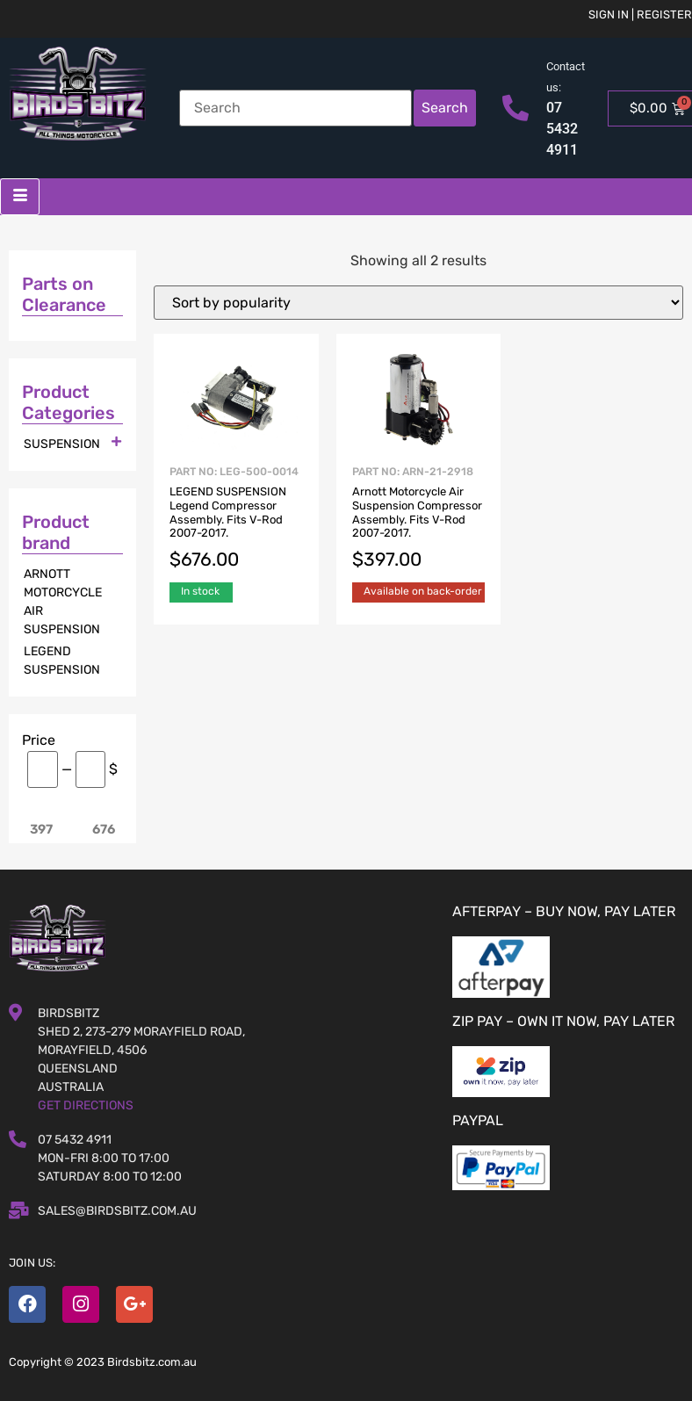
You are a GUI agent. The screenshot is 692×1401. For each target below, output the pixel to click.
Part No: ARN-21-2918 (419, 520)
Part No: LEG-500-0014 (236, 520)
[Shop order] (418, 302)
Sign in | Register (640, 14)
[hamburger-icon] (20, 196)
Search (445, 107)
